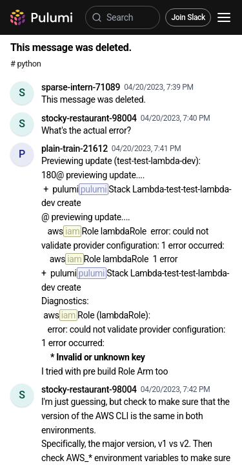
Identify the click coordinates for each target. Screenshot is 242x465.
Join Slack (188, 17)
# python (25, 63)
